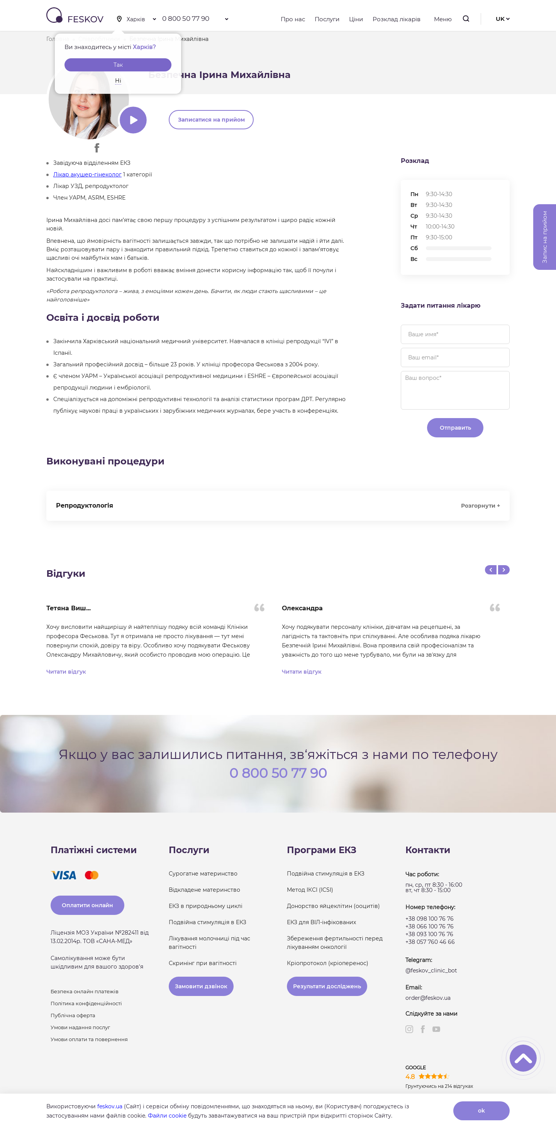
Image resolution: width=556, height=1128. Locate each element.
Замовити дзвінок (201, 986)
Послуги (327, 19)
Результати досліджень (327, 986)
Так (118, 64)
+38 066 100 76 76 (429, 926)
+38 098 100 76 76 (429, 918)
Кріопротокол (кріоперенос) (327, 963)
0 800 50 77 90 (185, 18)
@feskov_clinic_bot (431, 970)
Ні (118, 80)
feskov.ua (109, 1106)
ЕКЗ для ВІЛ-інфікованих (321, 922)
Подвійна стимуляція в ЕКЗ (207, 922)
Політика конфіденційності (86, 1003)
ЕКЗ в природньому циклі (205, 906)
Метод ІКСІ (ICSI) (310, 889)
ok (481, 1110)
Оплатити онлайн (87, 905)
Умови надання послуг (80, 1027)
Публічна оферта (73, 1015)
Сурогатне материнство (203, 873)
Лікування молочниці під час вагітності (209, 942)
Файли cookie (167, 1115)
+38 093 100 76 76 (429, 934)
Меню (441, 19)
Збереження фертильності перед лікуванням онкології (335, 942)
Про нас (293, 19)
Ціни (356, 19)
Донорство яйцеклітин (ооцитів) (333, 906)
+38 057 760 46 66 (430, 941)
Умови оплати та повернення (89, 1039)
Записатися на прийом (211, 119)
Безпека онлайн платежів (85, 991)
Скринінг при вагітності (203, 963)
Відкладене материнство (204, 889)
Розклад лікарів (396, 19)
